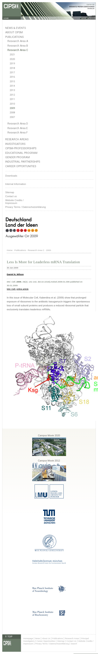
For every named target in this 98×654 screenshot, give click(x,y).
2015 (12, 81)
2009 (12, 108)
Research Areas (16, 139)
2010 (12, 103)
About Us (46, 638)
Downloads (11, 175)
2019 (12, 63)
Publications (14, 37)
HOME (6, 18)
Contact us (11, 196)
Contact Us (71, 641)
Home (9, 250)
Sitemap (9, 192)
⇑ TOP (8, 636)
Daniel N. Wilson (15, 274)
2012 (12, 94)
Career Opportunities (20, 166)
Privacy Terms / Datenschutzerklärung (25, 207)
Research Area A (17, 41)
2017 (12, 72)
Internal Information (15, 184)
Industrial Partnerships (22, 161)
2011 (12, 99)
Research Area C (17, 50)
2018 (12, 68)
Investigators (15, 144)
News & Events (15, 28)
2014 (12, 85)
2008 (12, 112)
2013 (12, 90)
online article (22, 289)
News (37, 638)
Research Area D (17, 123)
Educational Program (21, 152)
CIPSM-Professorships (20, 148)
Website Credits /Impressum (14, 201)
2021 (12, 54)
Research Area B (17, 45)
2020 (12, 59)
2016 (12, 76)
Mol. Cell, (11, 289)
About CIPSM (14, 32)
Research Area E (17, 128)
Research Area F (17, 132)
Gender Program (17, 157)
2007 (12, 117)
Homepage (28, 638)
